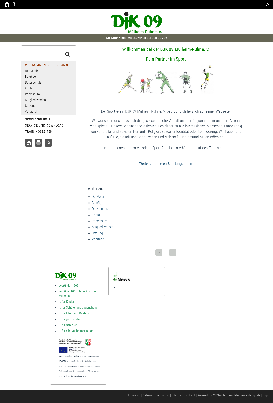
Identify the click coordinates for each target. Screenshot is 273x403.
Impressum (99, 221)
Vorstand (98, 239)
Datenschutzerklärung (156, 395)
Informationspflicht (183, 395)
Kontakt (97, 215)
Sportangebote (38, 119)
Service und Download (44, 125)
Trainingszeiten (39, 131)
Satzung (97, 233)
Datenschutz (100, 209)
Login (265, 395)
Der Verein (99, 196)
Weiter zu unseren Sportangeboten (165, 163)
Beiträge (97, 203)
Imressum (134, 395)
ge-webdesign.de (250, 395)
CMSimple (219, 395)
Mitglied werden (102, 227)
